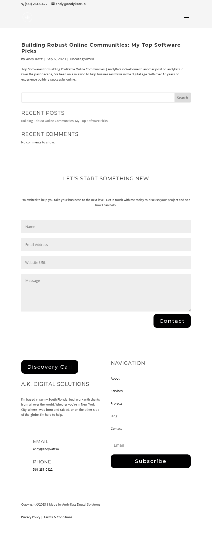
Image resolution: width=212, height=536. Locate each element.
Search (182, 97)
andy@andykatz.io (46, 449)
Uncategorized (82, 59)
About (115, 378)
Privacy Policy (30, 517)
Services (117, 391)
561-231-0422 (42, 469)
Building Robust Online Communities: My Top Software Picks (64, 121)
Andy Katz (34, 59)
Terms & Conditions (58, 517)
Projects (116, 403)
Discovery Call (49, 367)
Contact (116, 429)
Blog (114, 416)
